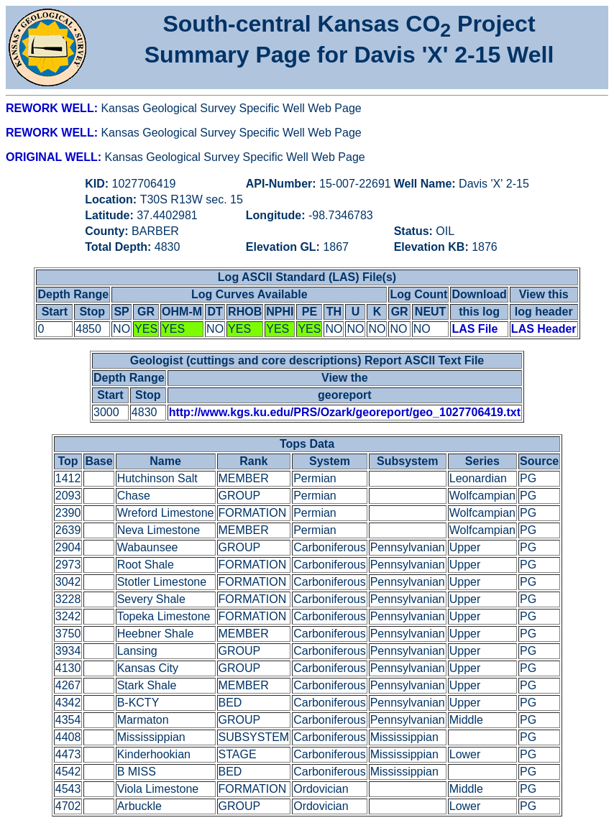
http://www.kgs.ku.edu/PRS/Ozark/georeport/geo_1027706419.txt (345, 412)
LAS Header (544, 329)
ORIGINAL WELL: (55, 157)
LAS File (475, 329)
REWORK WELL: (53, 108)
